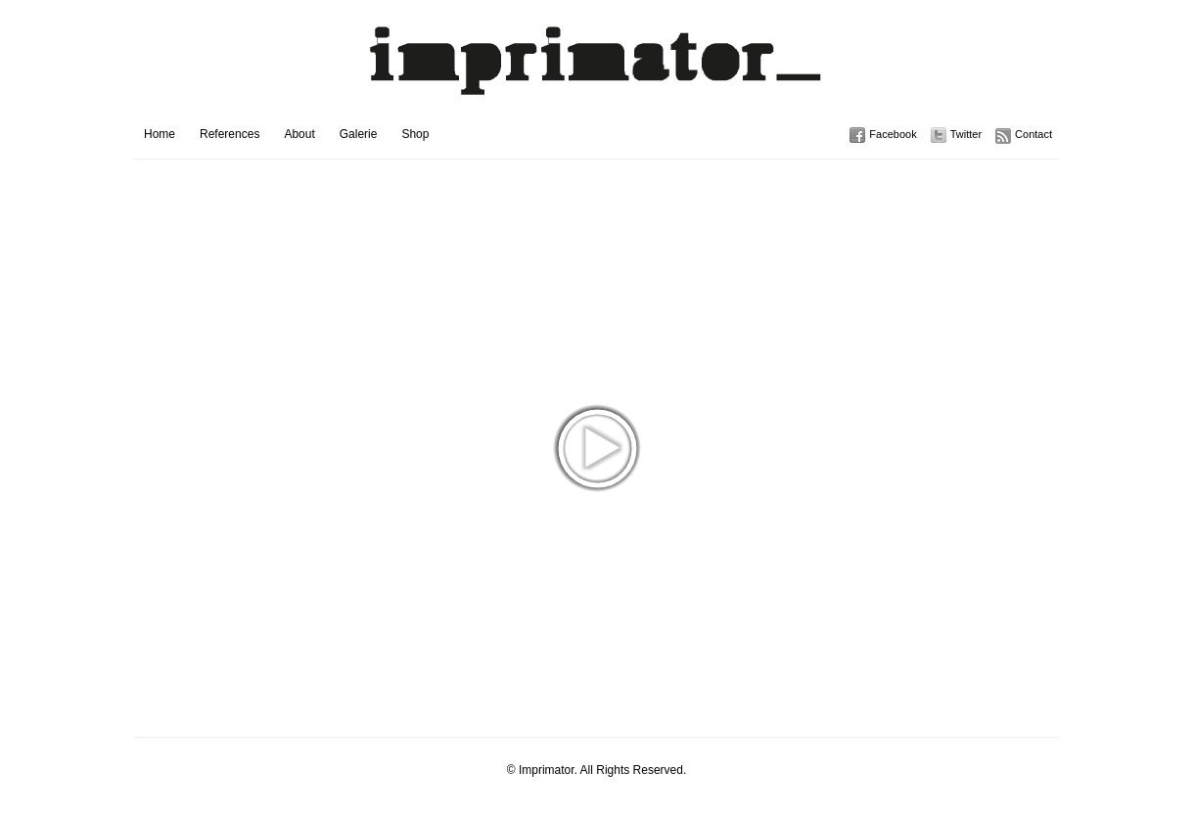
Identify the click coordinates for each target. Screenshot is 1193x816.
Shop (415, 134)
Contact (1033, 134)
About (299, 134)
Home (159, 134)
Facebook (892, 134)
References (229, 134)
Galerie (359, 134)
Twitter (966, 134)
